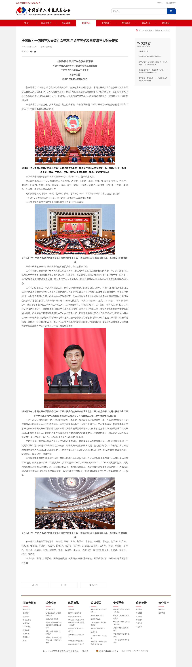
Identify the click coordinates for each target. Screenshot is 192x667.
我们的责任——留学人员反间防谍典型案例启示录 (54, 625)
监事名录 (26, 634)
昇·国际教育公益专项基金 (120, 629)
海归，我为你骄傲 (52, 619)
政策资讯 (86, 23)
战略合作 (162, 609)
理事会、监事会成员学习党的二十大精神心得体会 (54, 640)
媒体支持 (162, 613)
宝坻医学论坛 (95, 619)
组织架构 (26, 616)
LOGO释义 (27, 627)
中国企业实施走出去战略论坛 (99, 611)
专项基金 (126, 23)
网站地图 (85, 651)
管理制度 (26, 623)
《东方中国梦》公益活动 (99, 637)
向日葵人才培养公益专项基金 (121, 617)
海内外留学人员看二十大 (76, 636)
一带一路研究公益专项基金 (121, 641)
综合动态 (66, 23)
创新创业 (146, 23)
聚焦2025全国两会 (162, 30)
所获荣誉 (139, 623)
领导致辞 (26, 613)
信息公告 (139, 627)
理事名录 (26, 630)
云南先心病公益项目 (98, 629)
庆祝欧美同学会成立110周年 (53, 632)
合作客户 (164, 602)
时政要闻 (71, 609)
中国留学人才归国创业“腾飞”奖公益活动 (99, 643)
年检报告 (139, 613)
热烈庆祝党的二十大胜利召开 (76, 630)
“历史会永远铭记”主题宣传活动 (53, 614)
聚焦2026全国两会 (74, 616)
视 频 (25, 640)
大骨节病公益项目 (97, 615)
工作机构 (26, 637)
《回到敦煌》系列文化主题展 (99, 624)
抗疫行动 (94, 632)
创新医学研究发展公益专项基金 (121, 611)
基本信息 (139, 609)
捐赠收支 (139, 620)
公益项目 (106, 23)
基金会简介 (46, 23)
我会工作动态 (50, 609)
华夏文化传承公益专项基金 (121, 635)
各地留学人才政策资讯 (76, 644)
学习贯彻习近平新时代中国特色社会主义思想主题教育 (76, 622)
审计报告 (139, 616)
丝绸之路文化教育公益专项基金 (121, 623)
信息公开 (166, 23)
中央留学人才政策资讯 (76, 641)
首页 (26, 23)
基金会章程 (27, 620)
